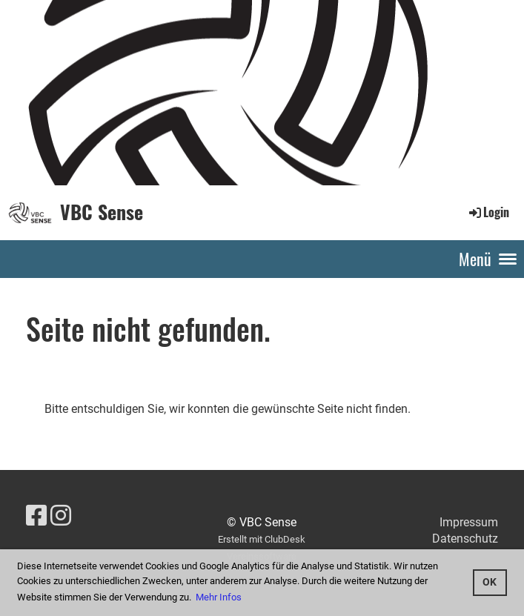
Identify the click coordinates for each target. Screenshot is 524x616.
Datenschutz (465, 538)
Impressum (469, 522)
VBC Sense (101, 212)
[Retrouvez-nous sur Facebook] (36, 516)
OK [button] (489, 582)
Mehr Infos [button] (219, 597)
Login (488, 212)
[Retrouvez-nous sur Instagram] (60, 516)
